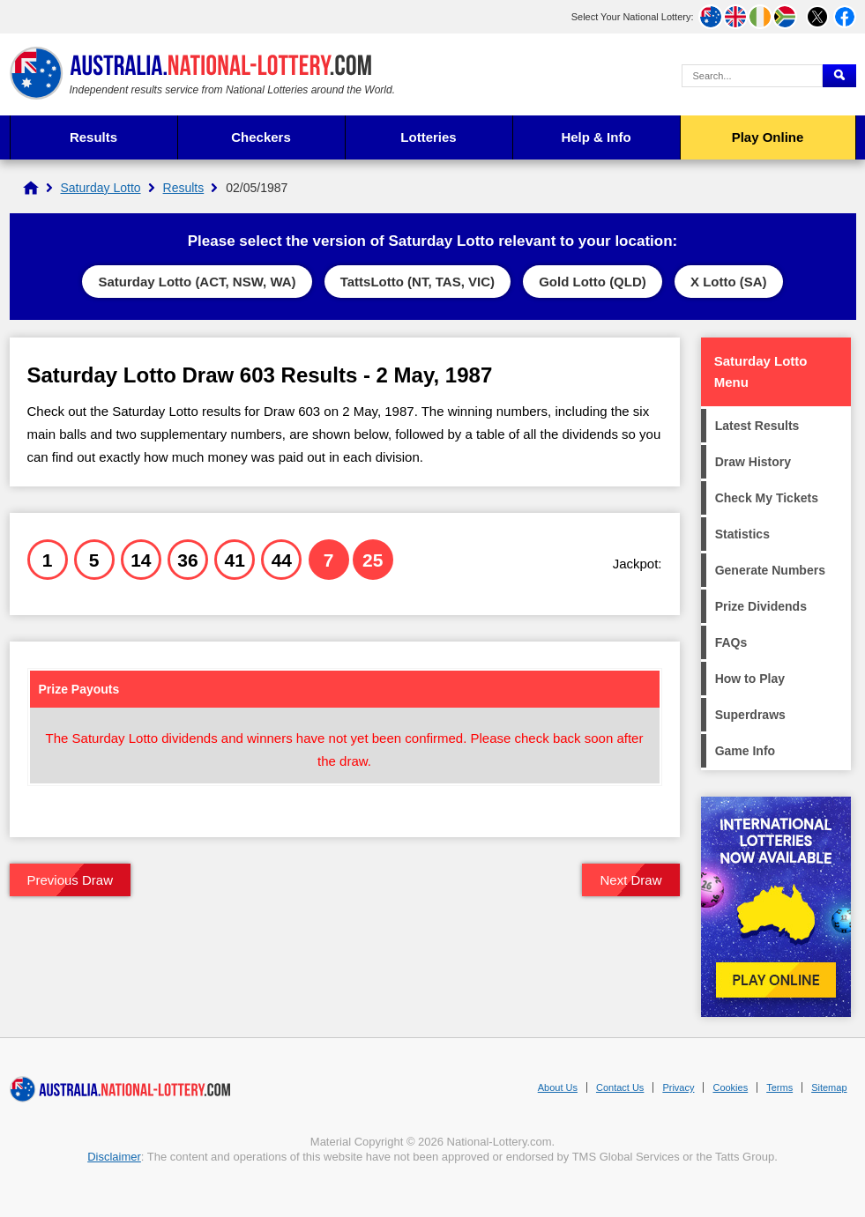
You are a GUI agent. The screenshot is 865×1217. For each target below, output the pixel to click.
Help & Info (595, 137)
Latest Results (757, 426)
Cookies (730, 1087)
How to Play (750, 679)
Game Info (745, 751)
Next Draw (630, 879)
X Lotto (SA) (728, 281)
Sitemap (828, 1087)
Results (93, 137)
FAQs (731, 642)
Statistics (742, 534)
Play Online (768, 137)
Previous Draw (70, 879)
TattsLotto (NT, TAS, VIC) (417, 281)
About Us (558, 1087)
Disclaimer (114, 1156)
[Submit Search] (839, 75)
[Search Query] (752, 75)
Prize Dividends (761, 606)
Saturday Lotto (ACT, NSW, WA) (196, 281)
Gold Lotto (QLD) (592, 281)
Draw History (753, 462)
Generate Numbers (770, 570)
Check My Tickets (766, 498)
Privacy (678, 1087)
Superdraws (750, 715)
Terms (779, 1087)
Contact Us (620, 1087)
